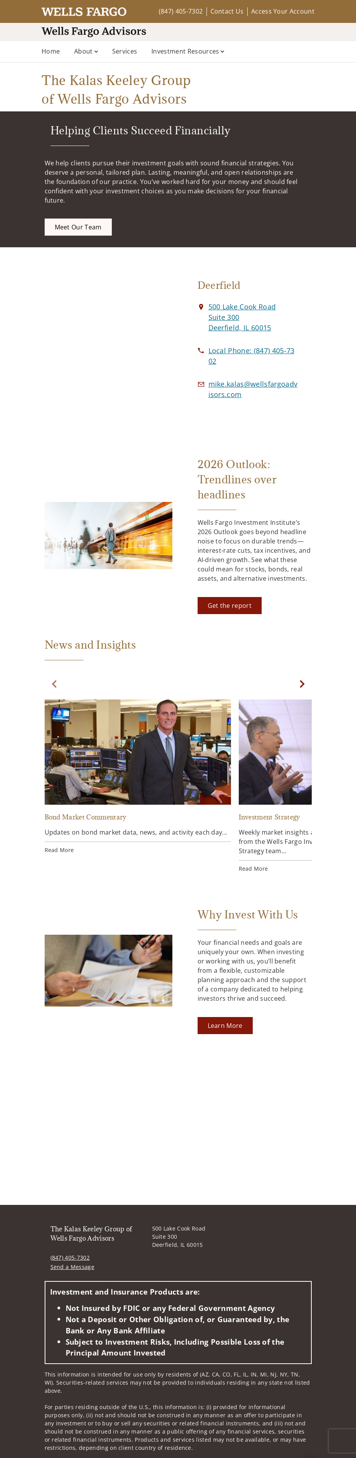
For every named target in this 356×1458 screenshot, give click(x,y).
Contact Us (227, 11)
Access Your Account (282, 11)
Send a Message (72, 1267)
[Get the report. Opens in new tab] (230, 605)
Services (124, 51)
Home (51, 51)
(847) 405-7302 (181, 11)
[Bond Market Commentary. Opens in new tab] (138, 777)
